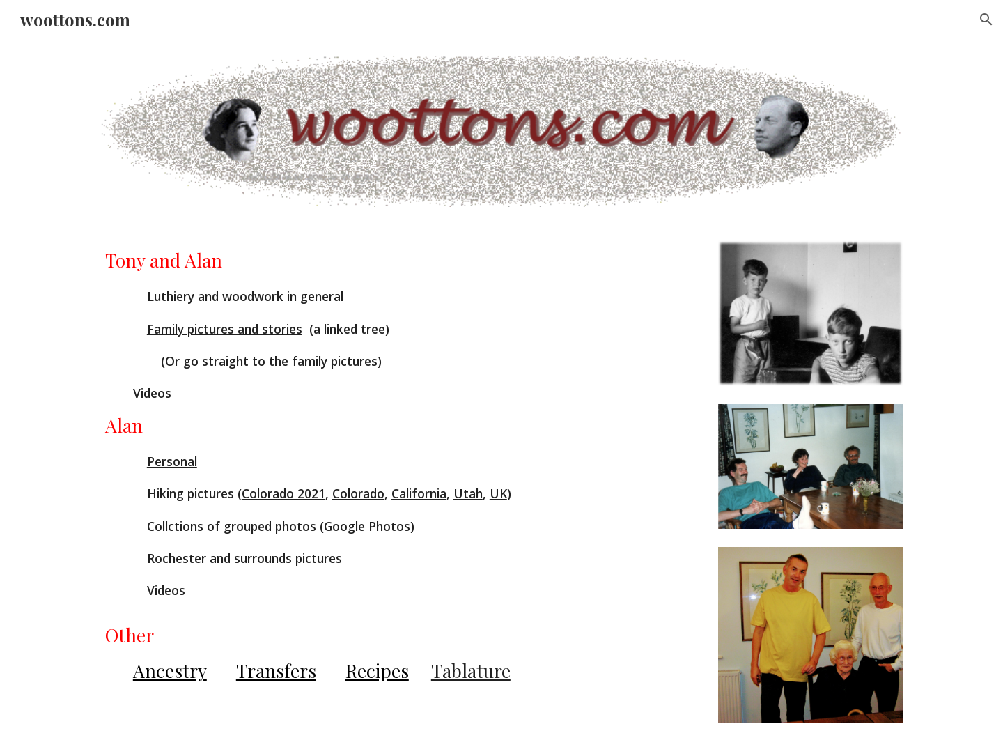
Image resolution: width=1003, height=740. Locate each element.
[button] (986, 19)
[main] (398, 465)
